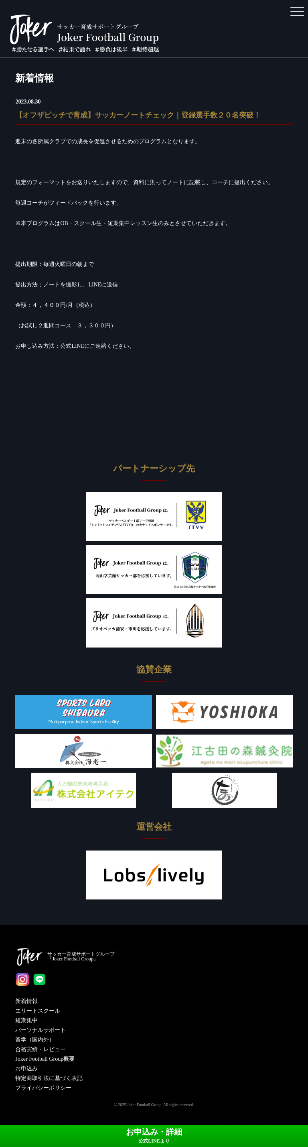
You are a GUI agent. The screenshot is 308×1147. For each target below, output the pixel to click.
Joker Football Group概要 (45, 1059)
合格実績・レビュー (40, 1049)
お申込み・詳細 (154, 1135)
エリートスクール (37, 1011)
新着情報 (26, 1001)
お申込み (26, 1069)
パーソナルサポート (40, 1030)
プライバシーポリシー (43, 1088)
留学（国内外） (35, 1040)
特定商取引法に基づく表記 (49, 1078)
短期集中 (26, 1020)
